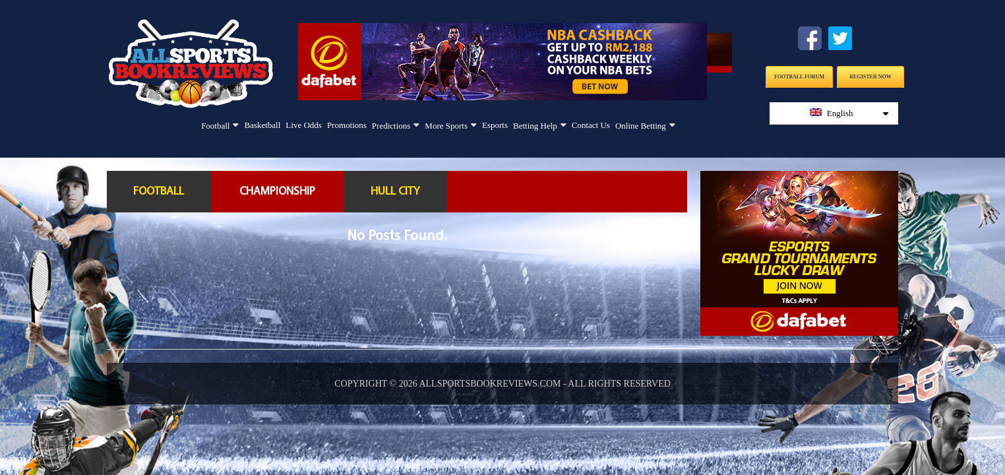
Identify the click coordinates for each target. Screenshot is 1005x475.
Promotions (347, 125)
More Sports (446, 126)
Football (215, 126)
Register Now (870, 77)
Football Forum (799, 77)
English (849, 113)
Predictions (391, 126)
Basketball (262, 125)
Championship (277, 191)
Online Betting (640, 126)
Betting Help (535, 126)
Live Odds (304, 125)
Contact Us (591, 125)
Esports (495, 125)
